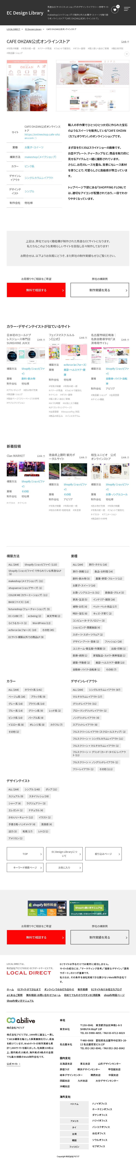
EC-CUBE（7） (15, 616)
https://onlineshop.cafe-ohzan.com (42, 136)
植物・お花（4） (80, 606)
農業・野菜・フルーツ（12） (109, 578)
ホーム (10, 989)
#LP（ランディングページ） (60, 407)
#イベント (53, 395)
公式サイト (12, 1064)
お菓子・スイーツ (34, 147)
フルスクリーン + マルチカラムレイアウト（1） (96, 745)
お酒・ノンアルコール (117, 494)
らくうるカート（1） (17, 623)
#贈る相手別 (117, 48)
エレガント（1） (15, 810)
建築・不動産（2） (81, 662)
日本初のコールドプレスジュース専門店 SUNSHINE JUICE (19, 339)
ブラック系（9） (38, 696)
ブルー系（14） (15, 710)
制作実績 (83, 989)
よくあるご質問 (14, 995)
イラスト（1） (45, 817)
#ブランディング (14, 390)
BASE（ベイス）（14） (18, 602)
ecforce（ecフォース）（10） (22, 630)
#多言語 (77, 510)
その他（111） (106, 769)
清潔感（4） (46, 824)
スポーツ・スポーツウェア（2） (88, 634)
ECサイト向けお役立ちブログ (106, 989)
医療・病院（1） (80, 655)
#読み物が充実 (31, 390)
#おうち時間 (54, 403)
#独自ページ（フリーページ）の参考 (23, 398)
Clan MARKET (16, 456)
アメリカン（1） (15, 838)
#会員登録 (54, 412)
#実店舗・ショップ (14, 53)
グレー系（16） (15, 703)
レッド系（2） (55, 710)
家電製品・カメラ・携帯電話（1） (109, 655)
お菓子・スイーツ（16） (84, 585)
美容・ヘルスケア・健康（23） (110, 662)
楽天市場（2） (54, 616)
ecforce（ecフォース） (75, 364)
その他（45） (48, 630)
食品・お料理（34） (104, 571)
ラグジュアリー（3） (36, 803)
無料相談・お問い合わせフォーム (43, 995)
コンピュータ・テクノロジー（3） (89, 620)
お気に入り (64, 867)
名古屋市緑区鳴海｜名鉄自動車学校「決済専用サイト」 (104, 339)
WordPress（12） (42, 623)
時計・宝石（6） (80, 613)
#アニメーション (109, 514)
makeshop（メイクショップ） (41, 157)
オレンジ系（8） (37, 724)
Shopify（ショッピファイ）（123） (41, 564)
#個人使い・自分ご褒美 (98, 48)
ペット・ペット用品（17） (105, 606)
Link (125, 41)
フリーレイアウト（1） (83, 769)
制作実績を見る (99, 290)
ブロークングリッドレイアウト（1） (90, 710)
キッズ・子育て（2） (102, 613)
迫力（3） (12, 831)
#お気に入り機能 (71, 403)
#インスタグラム (73, 416)
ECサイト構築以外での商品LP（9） (26, 637)
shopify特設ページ (114, 995)
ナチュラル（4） (36, 810)
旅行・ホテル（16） (98, 564)
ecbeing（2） (35, 616)
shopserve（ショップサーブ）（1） (25, 588)
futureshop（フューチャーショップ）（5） (29, 609)
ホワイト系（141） (33, 689)
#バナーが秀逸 (45, 48)
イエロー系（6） (16, 724)
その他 (25, 491)
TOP (25, 854)
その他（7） (111, 669)
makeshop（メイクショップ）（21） (26, 581)
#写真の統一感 (28, 48)
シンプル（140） (32, 789)
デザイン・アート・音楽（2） (86, 641)
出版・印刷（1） (118, 648)
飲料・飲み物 (28, 378)
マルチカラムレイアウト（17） (88, 696)
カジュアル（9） (16, 796)
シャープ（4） (14, 803)
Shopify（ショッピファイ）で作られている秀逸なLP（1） (34, 572)
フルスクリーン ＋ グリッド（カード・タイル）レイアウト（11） (99, 753)
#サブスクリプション (16, 403)
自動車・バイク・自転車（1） (87, 669)
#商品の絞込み (56, 416)
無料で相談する (36, 290)
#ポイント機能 (97, 399)
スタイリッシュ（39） (39, 796)
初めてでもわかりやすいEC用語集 (82, 995)
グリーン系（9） (36, 710)
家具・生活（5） (80, 599)
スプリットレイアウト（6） (85, 724)
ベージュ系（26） (17, 696)
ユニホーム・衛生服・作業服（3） (89, 648)
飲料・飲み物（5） (81, 578)
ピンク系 (29, 166)
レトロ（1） (43, 831)
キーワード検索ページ (25, 867)
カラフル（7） (56, 724)
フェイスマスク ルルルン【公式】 (62, 337)
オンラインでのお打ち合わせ (59, 989)
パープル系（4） (36, 717)
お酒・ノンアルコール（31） (86, 592)
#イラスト (11, 503)
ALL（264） (13, 564)
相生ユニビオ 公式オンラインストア (103, 457)
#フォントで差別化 (62, 48)
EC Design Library (25, 12)
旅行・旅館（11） (81, 571)
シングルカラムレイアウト (39, 178)
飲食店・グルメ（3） (114, 592)
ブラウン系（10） (37, 703)
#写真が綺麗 (13, 48)
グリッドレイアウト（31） (85, 703)
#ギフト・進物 (79, 48)
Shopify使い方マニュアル (20, 1000)
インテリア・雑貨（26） (104, 599)
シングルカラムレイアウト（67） (105, 689)
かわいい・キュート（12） (20, 817)
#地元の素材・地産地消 (59, 510)
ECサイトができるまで (29, 989)
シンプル (29, 191)
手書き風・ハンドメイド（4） (22, 824)
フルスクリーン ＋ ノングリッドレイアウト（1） (96, 762)
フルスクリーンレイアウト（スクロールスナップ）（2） (99, 731)
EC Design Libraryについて (64, 853)
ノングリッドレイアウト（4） (86, 717)
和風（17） (28, 831)
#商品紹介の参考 (99, 519)
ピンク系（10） (15, 717)
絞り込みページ (103, 854)
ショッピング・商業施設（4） (87, 627)
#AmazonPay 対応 (70, 412)
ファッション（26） (113, 641)
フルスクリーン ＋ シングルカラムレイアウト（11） (98, 738)
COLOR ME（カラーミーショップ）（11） (28, 595)
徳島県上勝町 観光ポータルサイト (62, 457)
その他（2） (13, 731)
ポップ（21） (52, 789)
